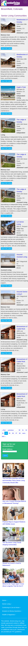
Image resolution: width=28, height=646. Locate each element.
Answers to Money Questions (12, 611)
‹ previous (10, 430)
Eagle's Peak (21, 87)
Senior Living (7, 604)
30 (19, 430)
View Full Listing (6, 48)
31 (23, 430)
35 (9, 433)
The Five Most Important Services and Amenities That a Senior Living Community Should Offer (14, 480)
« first (4, 430)
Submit (5, 455)
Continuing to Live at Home (11, 607)
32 (26, 430)
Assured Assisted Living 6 (22, 257)
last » (3, 436)
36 (13, 433)
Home (4, 600)
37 (16, 433)
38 (19, 433)
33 (3, 433)
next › (24, 433)
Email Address (7, 449)
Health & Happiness (9, 614)
